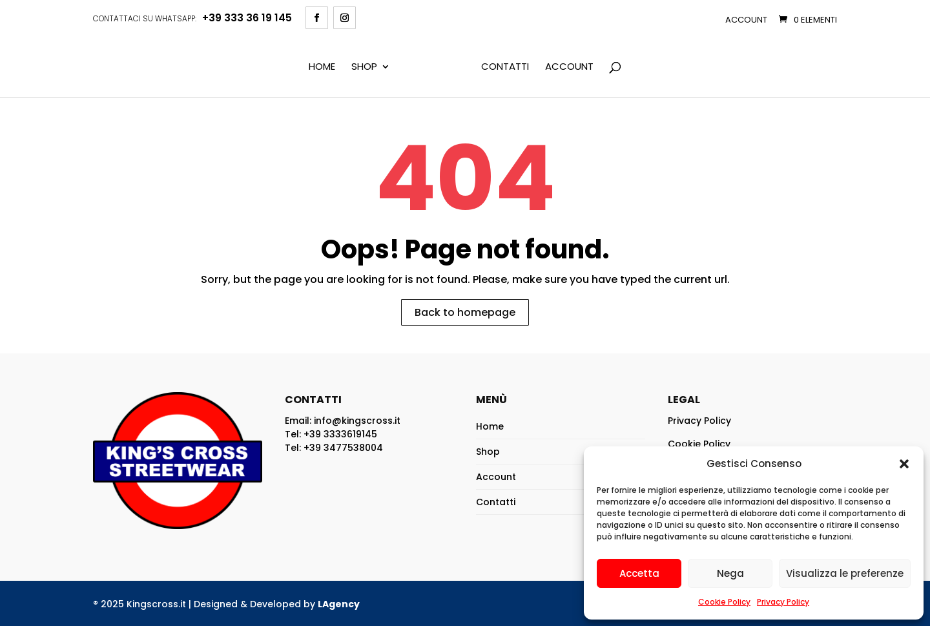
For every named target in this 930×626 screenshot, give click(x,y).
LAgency (339, 604)
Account (746, 20)
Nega (730, 573)
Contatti (505, 67)
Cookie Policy (724, 601)
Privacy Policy (783, 601)
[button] (904, 463)
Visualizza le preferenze (845, 573)
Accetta (639, 573)
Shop (364, 67)
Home (322, 67)
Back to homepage (465, 312)
